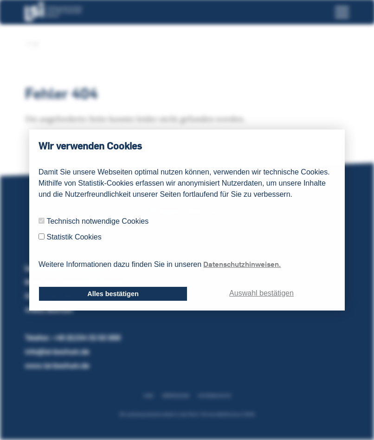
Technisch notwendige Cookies (97, 221)
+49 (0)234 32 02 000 (86, 337)
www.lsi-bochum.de (57, 365)
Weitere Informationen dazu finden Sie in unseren (160, 264)
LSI (32, 44)
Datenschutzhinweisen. (242, 264)
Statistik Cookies (73, 237)
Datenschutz (214, 396)
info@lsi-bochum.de (57, 351)
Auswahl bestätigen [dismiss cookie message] (261, 293)
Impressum (175, 396)
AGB (148, 396)
